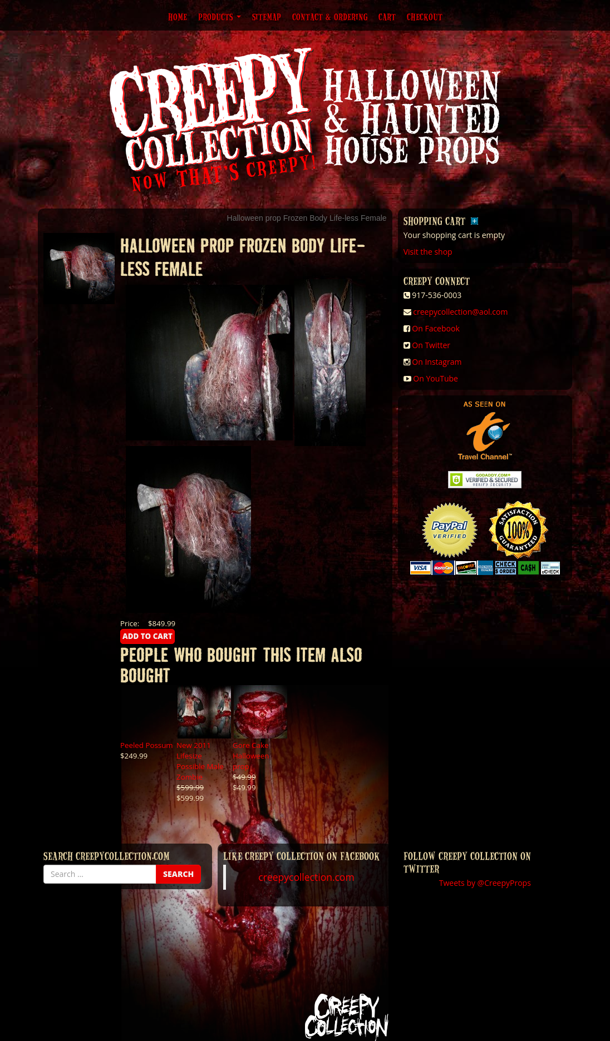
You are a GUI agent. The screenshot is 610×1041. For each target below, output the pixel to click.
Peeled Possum (146, 745)
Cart (387, 16)
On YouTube (435, 378)
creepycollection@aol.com (460, 311)
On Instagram (436, 361)
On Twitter (431, 345)
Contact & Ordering (329, 16)
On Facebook (435, 328)
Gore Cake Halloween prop (251, 755)
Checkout (424, 16)
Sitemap (266, 16)
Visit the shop (428, 251)
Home (177, 16)
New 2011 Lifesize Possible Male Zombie (200, 761)
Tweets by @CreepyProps (485, 883)
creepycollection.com (306, 877)
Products (219, 16)
